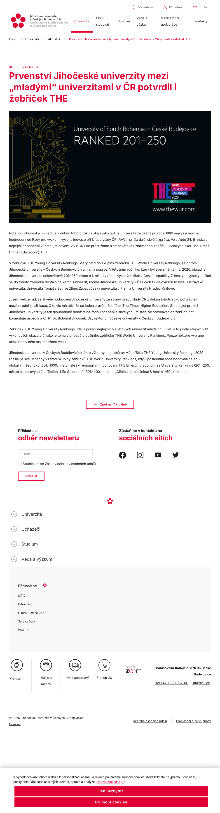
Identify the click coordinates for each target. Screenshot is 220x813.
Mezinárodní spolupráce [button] (170, 21)
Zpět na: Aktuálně (110, 404)
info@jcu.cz (201, 683)
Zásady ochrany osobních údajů (70, 464)
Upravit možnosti (111, 789)
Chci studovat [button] (102, 21)
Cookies (15, 724)
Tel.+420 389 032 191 (171, 683)
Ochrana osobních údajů (150, 721)
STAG (22, 595)
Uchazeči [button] (30, 529)
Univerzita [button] (81, 21)
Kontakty (201, 21)
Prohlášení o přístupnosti (193, 721)
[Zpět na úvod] (40, 21)
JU (11, 67)
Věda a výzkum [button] (142, 21)
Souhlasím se (57, 464)
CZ (195, 7)
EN (206, 7)
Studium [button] (124, 21)
